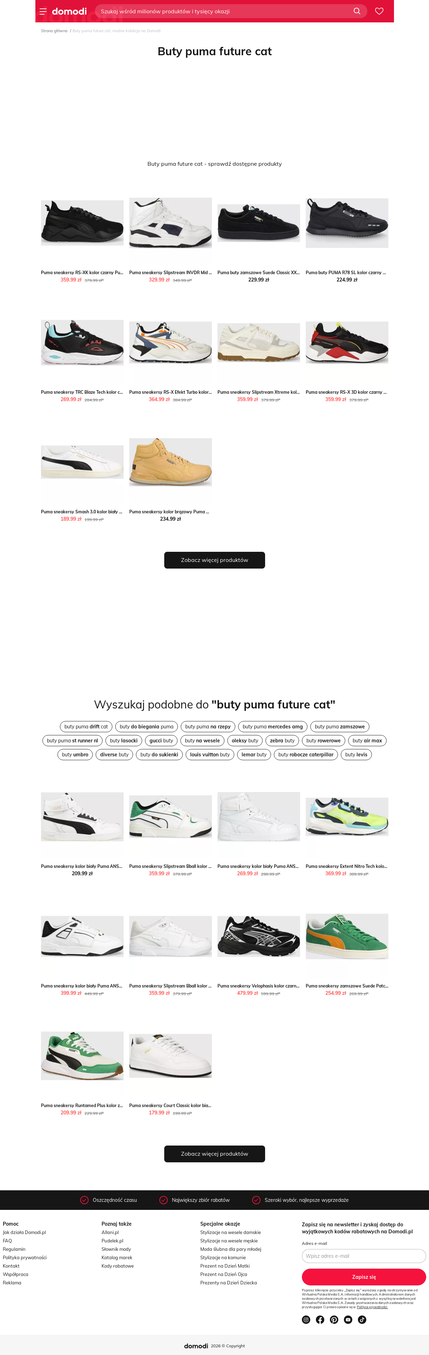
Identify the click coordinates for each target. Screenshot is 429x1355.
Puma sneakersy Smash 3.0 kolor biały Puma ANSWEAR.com (102, 511)
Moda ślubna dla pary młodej (230, 1249)
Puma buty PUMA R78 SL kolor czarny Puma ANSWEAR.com (366, 272)
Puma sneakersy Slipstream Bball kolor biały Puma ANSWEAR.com (196, 866)
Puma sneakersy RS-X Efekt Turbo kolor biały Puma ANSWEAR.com (197, 392)
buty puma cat (86, 726)
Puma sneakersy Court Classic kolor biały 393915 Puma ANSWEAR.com (201, 1105)
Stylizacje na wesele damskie (230, 1232)
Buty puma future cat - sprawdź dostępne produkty (214, 163)
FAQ (7, 1240)
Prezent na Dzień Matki (225, 1266)
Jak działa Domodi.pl (24, 1232)
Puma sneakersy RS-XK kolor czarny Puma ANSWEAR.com (100, 272)
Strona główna (54, 30)
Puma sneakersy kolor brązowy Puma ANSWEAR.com (183, 511)
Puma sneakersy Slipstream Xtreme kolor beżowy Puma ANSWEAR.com (290, 392)
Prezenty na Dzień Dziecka (228, 1282)
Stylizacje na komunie (223, 1257)
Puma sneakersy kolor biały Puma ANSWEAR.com (91, 866)
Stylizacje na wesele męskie (229, 1240)
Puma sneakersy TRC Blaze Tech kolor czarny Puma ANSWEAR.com (108, 392)
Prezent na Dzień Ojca (223, 1274)
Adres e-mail (314, 1243)
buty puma (146, 726)
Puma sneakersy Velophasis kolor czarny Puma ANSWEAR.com (280, 986)
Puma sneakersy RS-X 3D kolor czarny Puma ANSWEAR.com (367, 392)
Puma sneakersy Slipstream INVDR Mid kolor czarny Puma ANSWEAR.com (203, 272)
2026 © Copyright (228, 1345)
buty (124, 740)
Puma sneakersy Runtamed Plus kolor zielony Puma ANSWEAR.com (109, 1105)
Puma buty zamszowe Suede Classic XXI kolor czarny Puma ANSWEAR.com (292, 272)
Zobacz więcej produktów (214, 559)
